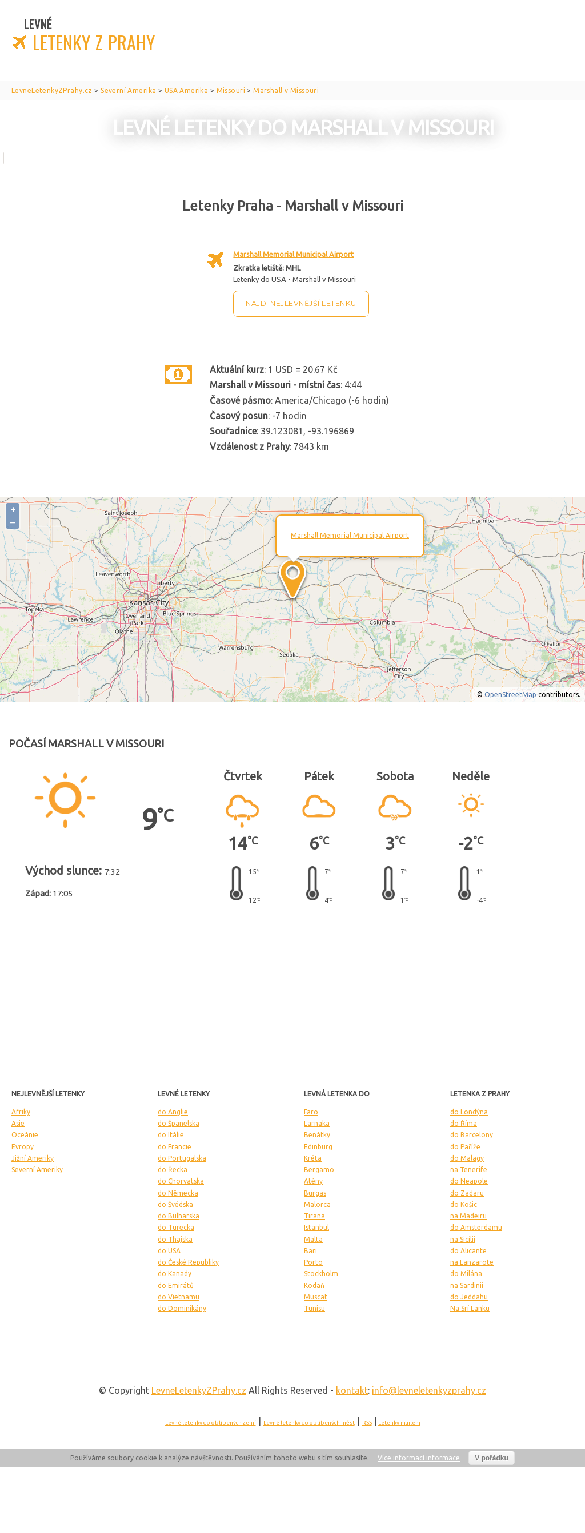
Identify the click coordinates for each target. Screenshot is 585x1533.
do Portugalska (182, 1158)
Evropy (22, 1146)
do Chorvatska (181, 1181)
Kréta (313, 1158)
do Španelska (178, 1123)
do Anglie (173, 1112)
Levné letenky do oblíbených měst (309, 1422)
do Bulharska (178, 1216)
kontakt (352, 1390)
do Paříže (465, 1146)
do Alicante (468, 1250)
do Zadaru (467, 1193)
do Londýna (469, 1112)
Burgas (315, 1193)
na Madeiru (468, 1216)
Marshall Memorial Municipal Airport (293, 254)
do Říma (463, 1123)
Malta (313, 1239)
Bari (310, 1250)
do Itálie (171, 1134)
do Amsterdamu (476, 1227)
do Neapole (469, 1181)
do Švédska (175, 1204)
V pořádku (491, 1458)
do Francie (174, 1146)
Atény (313, 1181)
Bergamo (319, 1169)
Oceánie (24, 1134)
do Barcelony (471, 1134)
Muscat (315, 1297)
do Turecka (176, 1227)
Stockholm (321, 1273)
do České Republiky (188, 1262)
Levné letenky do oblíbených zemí (210, 1422)
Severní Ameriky (37, 1169)
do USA (169, 1250)
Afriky (20, 1112)
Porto (313, 1262)
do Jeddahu (469, 1297)
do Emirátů (176, 1285)
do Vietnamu (178, 1297)
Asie (18, 1123)
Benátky (317, 1134)
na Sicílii (462, 1239)
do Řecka (172, 1169)
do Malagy (467, 1158)
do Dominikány (182, 1308)
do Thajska (175, 1239)
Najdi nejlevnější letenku (301, 303)
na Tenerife (468, 1169)
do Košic (463, 1204)
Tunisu (314, 1308)
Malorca (317, 1204)
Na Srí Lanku (470, 1308)
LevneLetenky (198, 1390)
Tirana (314, 1216)
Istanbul (316, 1227)
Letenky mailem (399, 1422)
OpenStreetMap (510, 694)
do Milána (466, 1273)
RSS (367, 1422)
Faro (311, 1112)
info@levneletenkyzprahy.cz (429, 1390)
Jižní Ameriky (32, 1158)
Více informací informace (419, 1458)
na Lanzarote (472, 1262)
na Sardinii (466, 1285)
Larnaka (317, 1123)
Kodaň (314, 1285)
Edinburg (318, 1146)
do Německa (178, 1193)
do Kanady (174, 1273)
